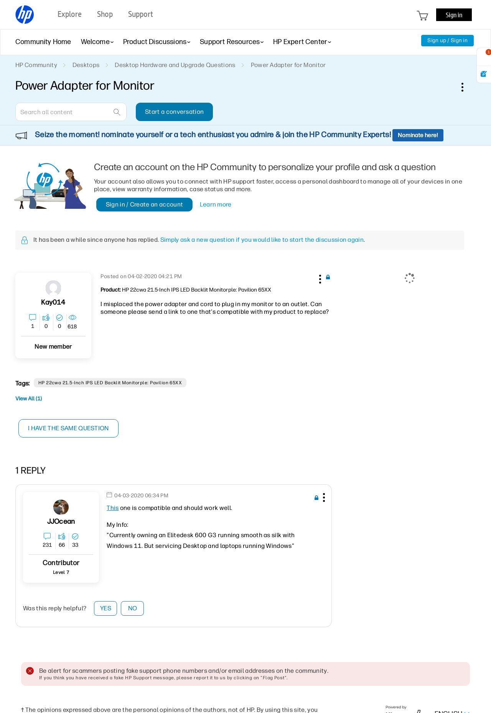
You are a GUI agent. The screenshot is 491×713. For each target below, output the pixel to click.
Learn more (216, 204)
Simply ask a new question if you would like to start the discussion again (262, 239)
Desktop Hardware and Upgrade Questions (175, 65)
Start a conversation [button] (174, 111)
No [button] (132, 608)
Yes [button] (105, 608)
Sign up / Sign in (447, 40)
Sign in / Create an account (144, 204)
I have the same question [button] (68, 428)
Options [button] (466, 87)
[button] (319, 278)
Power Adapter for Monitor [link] (288, 65)
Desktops (86, 65)
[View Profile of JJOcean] (61, 522)
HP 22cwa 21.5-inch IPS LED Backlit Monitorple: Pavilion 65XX (110, 382)
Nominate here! (418, 135)
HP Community (36, 65)
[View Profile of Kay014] (53, 302)
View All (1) (28, 398)
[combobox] (71, 112)
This (113, 507)
